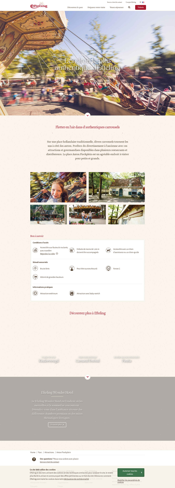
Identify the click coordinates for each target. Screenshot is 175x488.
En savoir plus (56, 425)
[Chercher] (129, 8)
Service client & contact (114, 2)
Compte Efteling (131, 2)
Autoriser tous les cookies (130, 472)
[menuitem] (75, 8)
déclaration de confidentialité (76, 479)
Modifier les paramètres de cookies (128, 481)
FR (142, 2)
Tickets (141, 7)
